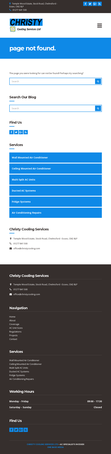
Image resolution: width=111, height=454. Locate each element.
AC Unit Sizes (16, 327)
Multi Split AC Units (23, 179)
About (12, 320)
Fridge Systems (21, 201)
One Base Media (55, 447)
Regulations (15, 331)
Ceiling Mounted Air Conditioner (31, 168)
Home (12, 316)
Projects (13, 335)
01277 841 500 (20, 9)
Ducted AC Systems (24, 190)
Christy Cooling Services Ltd (42, 444)
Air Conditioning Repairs (26, 212)
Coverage (14, 324)
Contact (13, 339)
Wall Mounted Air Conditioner (30, 157)
